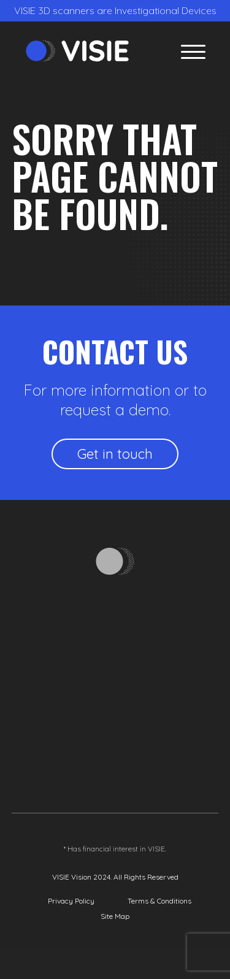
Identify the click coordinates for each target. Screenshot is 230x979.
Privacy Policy (71, 900)
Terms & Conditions (159, 900)
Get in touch (115, 454)
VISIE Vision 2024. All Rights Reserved (115, 876)
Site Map (115, 916)
